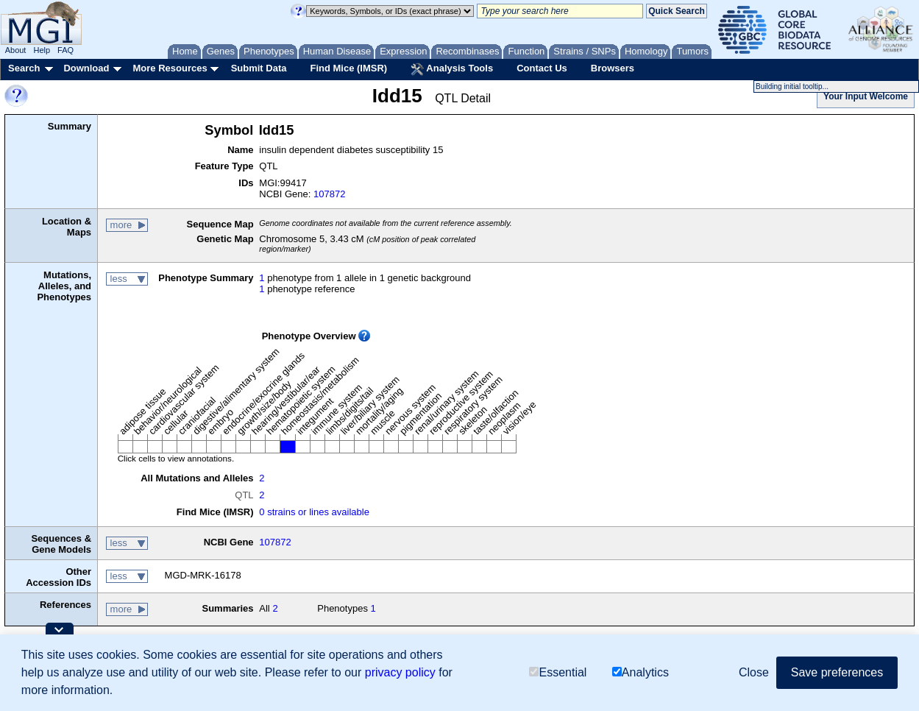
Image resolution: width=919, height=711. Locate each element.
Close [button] (754, 672)
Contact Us (542, 68)
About (15, 50)
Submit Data (259, 68)
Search (24, 68)
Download (86, 68)
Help (41, 50)
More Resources (169, 68)
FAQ (65, 50)
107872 (329, 193)
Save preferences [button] (837, 672)
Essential (557, 672)
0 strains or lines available (314, 511)
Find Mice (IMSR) (348, 68)
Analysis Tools (452, 69)
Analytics (640, 672)
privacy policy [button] (400, 672)
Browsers (612, 68)
